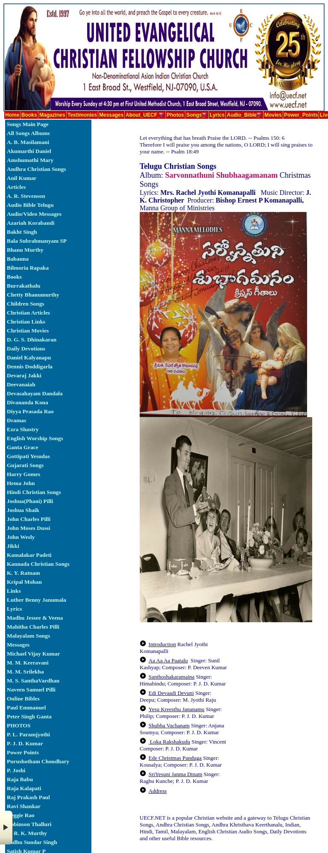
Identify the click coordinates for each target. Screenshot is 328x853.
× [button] (6, 827)
